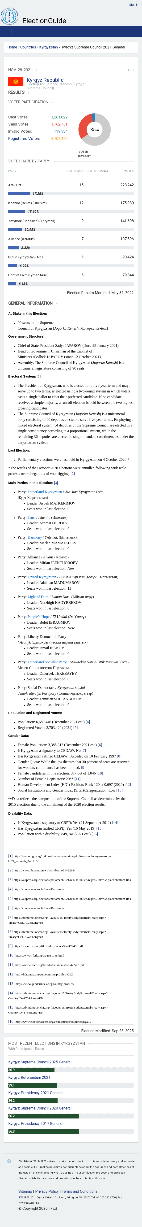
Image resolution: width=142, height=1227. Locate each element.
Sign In (133, 4)
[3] (56, 483)
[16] (95, 834)
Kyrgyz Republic (45, 80)
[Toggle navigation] (8, 31)
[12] (128, 785)
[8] (119, 756)
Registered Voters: (24, 138)
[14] (115, 823)
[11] (77, 779)
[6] (100, 745)
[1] (39, 376)
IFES (21, 1197)
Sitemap (25, 1191)
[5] (75, 728)
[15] (99, 828)
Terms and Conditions (80, 1191)
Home (12, 47)
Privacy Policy (47, 1191)
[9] (83, 768)
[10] (100, 773)
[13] (119, 790)
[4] (88, 722)
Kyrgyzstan (48, 47)
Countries (28, 47)
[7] (84, 750)
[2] (73, 474)
